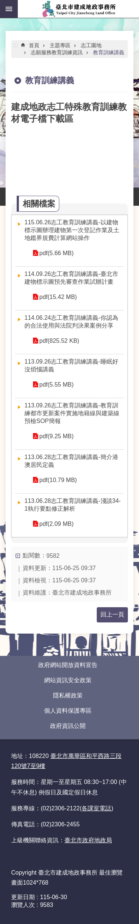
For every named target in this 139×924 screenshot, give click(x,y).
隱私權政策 (68, 695)
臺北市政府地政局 (88, 840)
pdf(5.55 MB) (56, 384)
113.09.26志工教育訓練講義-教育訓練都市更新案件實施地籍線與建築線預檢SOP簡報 (71, 413)
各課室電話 (96, 808)
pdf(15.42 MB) (58, 297)
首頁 (34, 45)
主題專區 (60, 45)
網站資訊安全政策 (68, 680)
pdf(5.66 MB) (56, 253)
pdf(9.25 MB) (56, 436)
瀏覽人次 (23, 905)
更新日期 (23, 897)
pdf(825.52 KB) (59, 341)
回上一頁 (112, 614)
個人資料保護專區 (68, 710)
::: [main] (15, 45)
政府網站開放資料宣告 (67, 665)
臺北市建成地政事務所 (78, 9)
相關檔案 (39, 203)
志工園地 (91, 45)
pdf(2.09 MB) (56, 524)
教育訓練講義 (108, 52)
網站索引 (9, 9)
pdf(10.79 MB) (58, 480)
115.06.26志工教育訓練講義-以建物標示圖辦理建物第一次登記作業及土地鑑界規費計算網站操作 (71, 230)
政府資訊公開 (68, 726)
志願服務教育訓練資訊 (57, 52)
